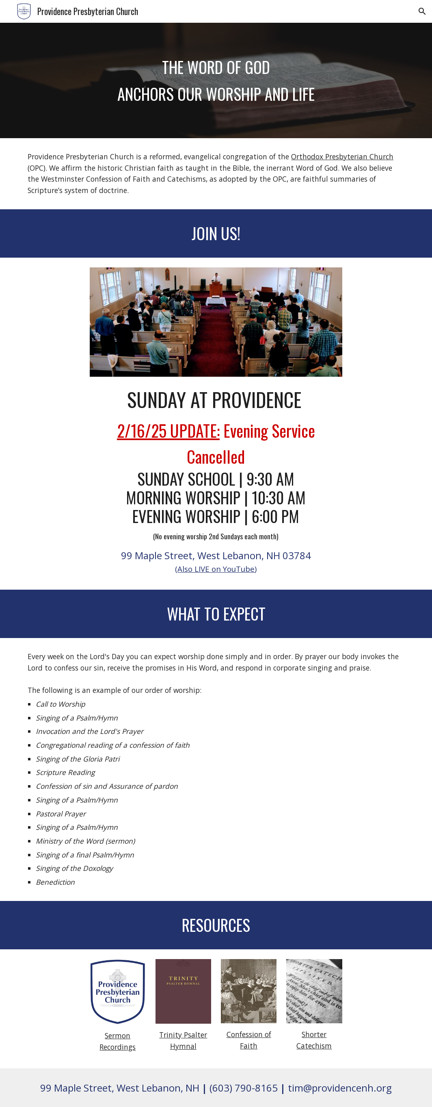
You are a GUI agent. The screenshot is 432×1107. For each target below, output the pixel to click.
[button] (422, 11)
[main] (216, 80)
